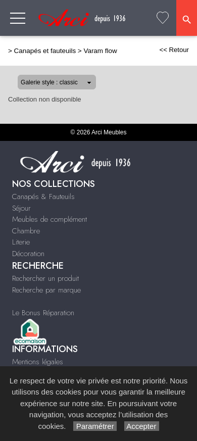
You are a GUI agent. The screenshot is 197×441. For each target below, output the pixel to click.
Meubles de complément (49, 219)
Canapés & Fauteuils (43, 196)
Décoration (28, 253)
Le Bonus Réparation (43, 312)
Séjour (21, 208)
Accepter (142, 426)
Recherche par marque (46, 290)
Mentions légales (37, 361)
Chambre (26, 230)
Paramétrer (95, 426)
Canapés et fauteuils (45, 51)
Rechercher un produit (45, 278)
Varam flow (100, 51)
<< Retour (174, 50)
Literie (21, 242)
